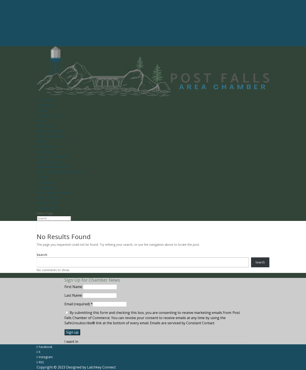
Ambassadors (47, 151)
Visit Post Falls (47, 208)
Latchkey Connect (101, 367)
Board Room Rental (51, 136)
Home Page (46, 100)
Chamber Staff (47, 126)
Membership (46, 105)
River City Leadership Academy (60, 172)
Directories (45, 182)
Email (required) (78, 304)
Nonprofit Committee (53, 167)
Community (45, 187)
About (41, 120)
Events (42, 110)
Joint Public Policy (49, 162)
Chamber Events (49, 115)
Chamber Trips (48, 203)
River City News (48, 197)
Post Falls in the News (53, 192)
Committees (46, 146)
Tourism (43, 177)
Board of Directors (50, 131)
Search (42, 255)
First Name (73, 286)
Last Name (73, 295)
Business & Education (53, 156)
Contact (42, 141)
